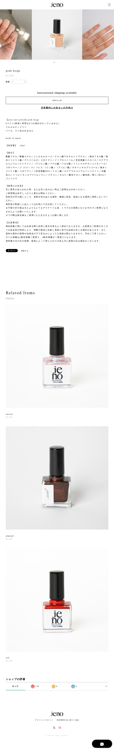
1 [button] (54, 62)
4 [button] (60, 62)
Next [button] (109, 34)
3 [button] (58, 62)
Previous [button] (4, 34)
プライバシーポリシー (44, 720)
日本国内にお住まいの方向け (57, 108)
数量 (8, 82)
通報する (25, 251)
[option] (57, 34)
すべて (15, 686)
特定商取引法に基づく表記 (68, 720)
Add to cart (57, 100)
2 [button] (56, 62)
